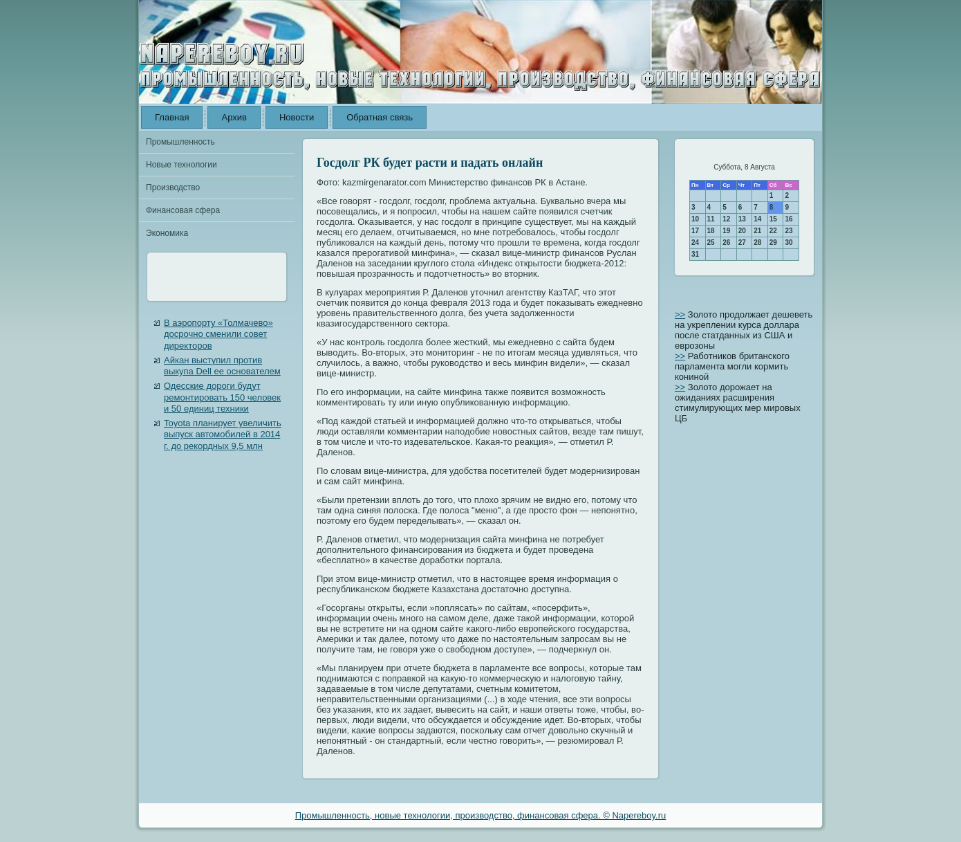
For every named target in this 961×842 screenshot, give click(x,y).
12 (726, 219)
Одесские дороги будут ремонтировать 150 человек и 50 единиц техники (222, 397)
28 (757, 242)
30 (788, 242)
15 (773, 219)
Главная (172, 117)
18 (711, 231)
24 (695, 242)
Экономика (167, 233)
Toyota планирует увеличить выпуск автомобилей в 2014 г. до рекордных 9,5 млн (222, 434)
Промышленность (180, 142)
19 (726, 231)
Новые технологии (181, 165)
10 (695, 219)
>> (680, 314)
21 (757, 231)
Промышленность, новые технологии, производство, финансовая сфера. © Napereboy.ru (480, 815)
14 (757, 219)
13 (742, 219)
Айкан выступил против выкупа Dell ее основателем (222, 365)
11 (711, 219)
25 (711, 242)
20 (742, 231)
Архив (233, 117)
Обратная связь (379, 117)
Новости (296, 117)
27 (742, 242)
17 (695, 231)
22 (773, 231)
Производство (173, 187)
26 (726, 242)
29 (773, 242)
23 (788, 231)
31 (695, 254)
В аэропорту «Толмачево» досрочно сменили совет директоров (218, 334)
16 (788, 219)
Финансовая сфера (183, 210)
